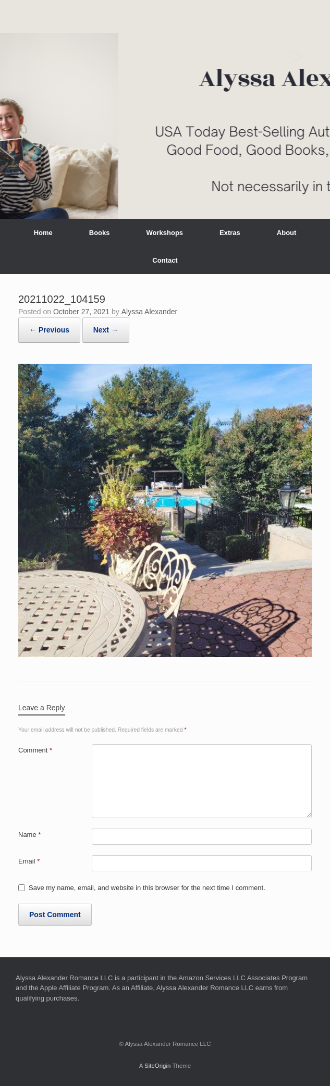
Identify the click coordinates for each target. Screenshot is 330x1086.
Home (43, 233)
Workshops (165, 233)
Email (29, 861)
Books (99, 233)
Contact (164, 260)
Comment (35, 750)
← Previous (49, 330)
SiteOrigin (157, 1066)
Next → (105, 330)
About (287, 233)
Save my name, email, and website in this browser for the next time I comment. (147, 888)
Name (29, 834)
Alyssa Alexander (149, 311)
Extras (229, 233)
